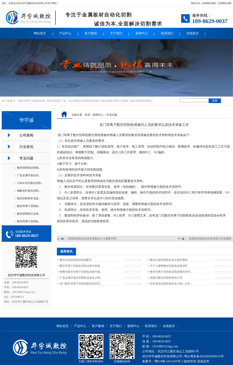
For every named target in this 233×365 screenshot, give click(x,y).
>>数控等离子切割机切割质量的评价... (169, 271)
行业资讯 (26, 147)
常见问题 (26, 158)
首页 (87, 114)
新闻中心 (142, 33)
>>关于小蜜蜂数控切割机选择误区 (167, 265)
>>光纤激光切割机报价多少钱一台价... (169, 283)
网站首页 (195, 3)
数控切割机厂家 (56, 100)
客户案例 (91, 33)
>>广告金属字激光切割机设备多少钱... (79, 277)
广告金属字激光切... (29, 175)
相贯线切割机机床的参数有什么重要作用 (92, 238)
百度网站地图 (224, 3)
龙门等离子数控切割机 (73, 135)
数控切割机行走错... (29, 213)
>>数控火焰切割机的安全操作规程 (167, 259)
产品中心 (65, 33)
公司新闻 (26, 135)
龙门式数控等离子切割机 (172, 215)
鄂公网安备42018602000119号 (204, 356)
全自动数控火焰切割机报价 (84, 100)
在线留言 (192, 33)
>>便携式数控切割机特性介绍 (164, 277)
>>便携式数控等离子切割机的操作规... (79, 271)
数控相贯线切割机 (141, 100)
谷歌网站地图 (209, 3)
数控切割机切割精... (29, 167)
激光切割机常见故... (29, 198)
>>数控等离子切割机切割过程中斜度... (79, 265)
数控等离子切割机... (29, 206)
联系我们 (167, 33)
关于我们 (116, 33)
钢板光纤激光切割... (29, 190)
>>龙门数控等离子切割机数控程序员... (79, 283)
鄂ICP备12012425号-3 (169, 361)
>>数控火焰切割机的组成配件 (74, 259)
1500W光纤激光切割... (30, 183)
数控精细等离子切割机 (115, 100)
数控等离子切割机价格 (31, 100)
